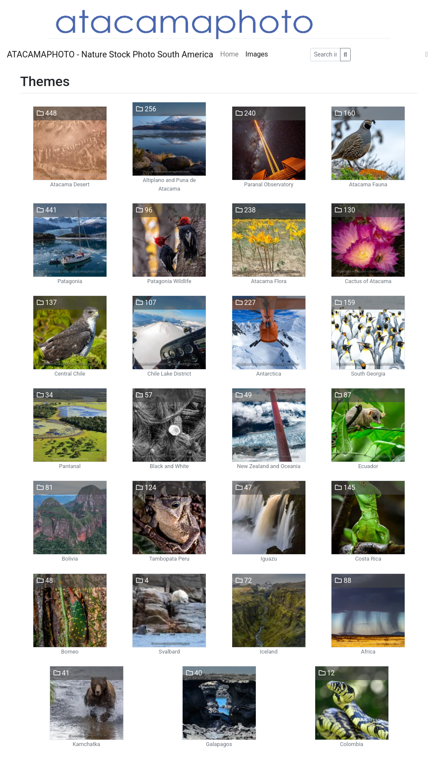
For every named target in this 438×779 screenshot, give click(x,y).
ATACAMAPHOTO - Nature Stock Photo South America (110, 54)
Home (229, 54)
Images (257, 54)
